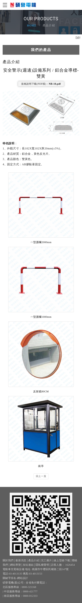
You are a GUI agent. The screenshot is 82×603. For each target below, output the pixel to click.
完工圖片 (46, 563)
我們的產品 (41, 49)
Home (32, 25)
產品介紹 (33, 563)
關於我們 (8, 563)
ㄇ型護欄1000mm (40, 316)
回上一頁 (41, 476)
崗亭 (41, 465)
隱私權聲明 (42, 567)
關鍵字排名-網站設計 (15, 581)
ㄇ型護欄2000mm (40, 241)
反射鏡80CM (41, 391)
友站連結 (28, 567)
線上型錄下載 (62, 563)
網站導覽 (15, 567)
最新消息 (20, 563)
